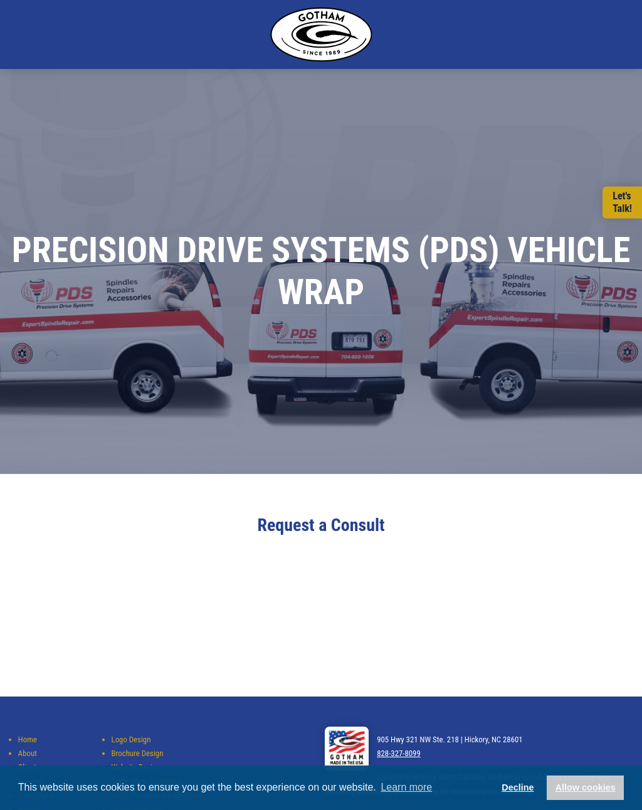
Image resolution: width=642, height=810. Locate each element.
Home (27, 739)
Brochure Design (138, 753)
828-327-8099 (399, 753)
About (27, 753)
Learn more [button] (406, 787)
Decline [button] (518, 787)
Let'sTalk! (622, 202)
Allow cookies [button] (585, 787)
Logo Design (131, 739)
